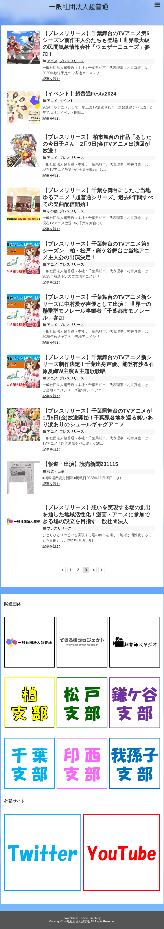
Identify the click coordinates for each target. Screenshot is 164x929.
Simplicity (95, 918)
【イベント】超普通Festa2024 (79, 94)
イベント (66, 101)
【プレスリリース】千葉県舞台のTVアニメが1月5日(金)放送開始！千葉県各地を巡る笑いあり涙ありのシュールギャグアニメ (97, 417)
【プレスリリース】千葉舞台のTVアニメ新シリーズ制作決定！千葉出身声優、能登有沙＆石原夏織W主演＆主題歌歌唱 (98, 364)
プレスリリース (71, 61)
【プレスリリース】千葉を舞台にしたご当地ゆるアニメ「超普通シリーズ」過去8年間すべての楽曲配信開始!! (97, 197)
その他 (52, 211)
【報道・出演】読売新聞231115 (80, 464)
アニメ (52, 61)
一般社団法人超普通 (79, 6)
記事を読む (51, 79)
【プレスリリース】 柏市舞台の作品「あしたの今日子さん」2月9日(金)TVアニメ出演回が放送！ (97, 144)
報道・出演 (55, 471)
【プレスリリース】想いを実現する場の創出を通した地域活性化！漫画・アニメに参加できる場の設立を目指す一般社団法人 (96, 514)
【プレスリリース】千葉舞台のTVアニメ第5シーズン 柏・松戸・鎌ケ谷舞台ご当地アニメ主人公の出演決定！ (96, 250)
